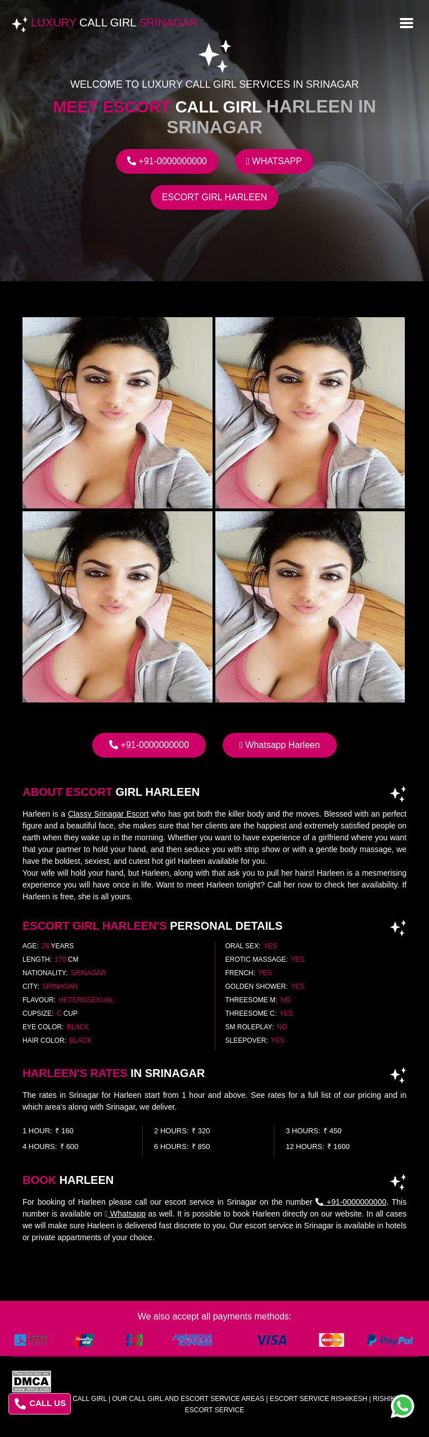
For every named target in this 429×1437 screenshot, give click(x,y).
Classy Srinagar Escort (108, 813)
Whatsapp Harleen (280, 745)
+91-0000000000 (167, 161)
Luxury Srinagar (114, 22)
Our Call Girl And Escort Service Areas (188, 1399)
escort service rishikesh (318, 1399)
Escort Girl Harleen (214, 197)
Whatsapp (274, 161)
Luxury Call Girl (75, 1399)
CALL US (40, 1404)
